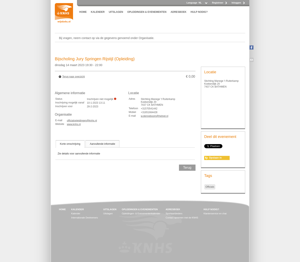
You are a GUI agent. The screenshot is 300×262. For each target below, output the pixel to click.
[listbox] (203, 3)
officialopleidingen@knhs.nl (82, 120)
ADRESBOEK (178, 12)
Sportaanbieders (174, 213)
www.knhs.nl (74, 124)
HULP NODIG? (199, 12)
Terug (187, 167)
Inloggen (236, 2)
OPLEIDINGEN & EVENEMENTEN (146, 12)
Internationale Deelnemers (84, 217)
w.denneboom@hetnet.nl (154, 116)
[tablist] (125, 149)
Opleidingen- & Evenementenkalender (141, 213)
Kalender (75, 213)
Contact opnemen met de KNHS (182, 217)
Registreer (217, 2)
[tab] (70, 144)
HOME (83, 12)
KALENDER (98, 12)
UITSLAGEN (116, 12)
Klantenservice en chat (215, 213)
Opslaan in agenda (215, 158)
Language (191, 2)
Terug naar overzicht (73, 76)
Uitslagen (108, 213)
